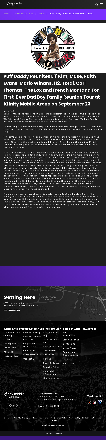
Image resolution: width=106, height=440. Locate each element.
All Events (8, 339)
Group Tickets (11, 347)
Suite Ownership (32, 332)
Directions (48, 354)
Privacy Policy (61, 418)
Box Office (9, 352)
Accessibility (74, 418)
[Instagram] (10, 405)
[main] (53, 149)
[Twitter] (17, 405)
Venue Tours (69, 348)
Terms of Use (48, 418)
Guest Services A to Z (52, 341)
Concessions (50, 350)
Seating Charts (11, 343)
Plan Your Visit (52, 328)
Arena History (70, 363)
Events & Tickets (13, 328)
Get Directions (11, 310)
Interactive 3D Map (51, 334)
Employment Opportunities (70, 353)
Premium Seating (33, 328)
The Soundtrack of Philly (12, 334)
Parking (47, 359)
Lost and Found (71, 339)
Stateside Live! (11, 356)
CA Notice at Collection (92, 418)
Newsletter (69, 335)
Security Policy (51, 367)
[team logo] (89, 403)
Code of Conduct (52, 363)
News (41, 13)
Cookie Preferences (54, 434)
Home (6, 13)
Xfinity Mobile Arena (13, 4)
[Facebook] (14, 405)
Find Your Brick (51, 378)
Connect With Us (24, 13)
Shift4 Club (29, 350)
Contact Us (29, 359)
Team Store (89, 328)
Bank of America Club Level (32, 338)
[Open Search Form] (96, 4)
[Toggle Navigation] (101, 4)
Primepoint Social (32, 354)
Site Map (54, 420)
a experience (53, 425)
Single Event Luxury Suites (30, 345)
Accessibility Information (50, 372)
